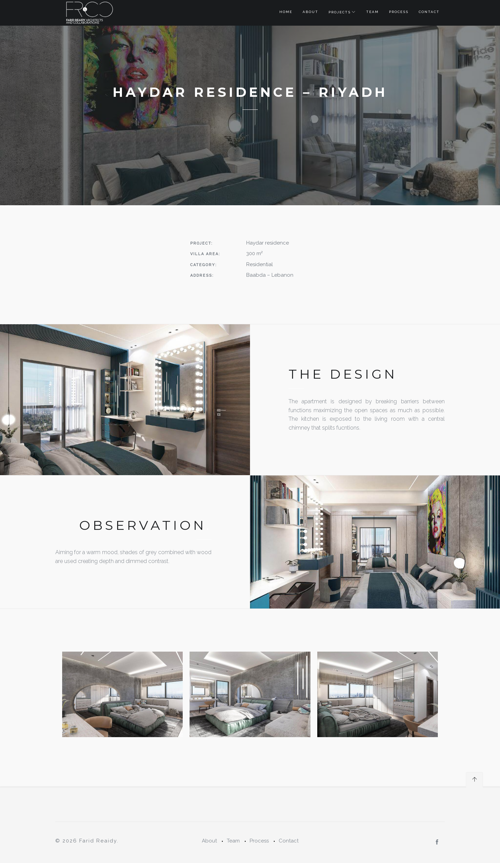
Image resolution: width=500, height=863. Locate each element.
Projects (340, 12)
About (310, 12)
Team (372, 12)
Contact (429, 12)
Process (398, 12)
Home (285, 12)
